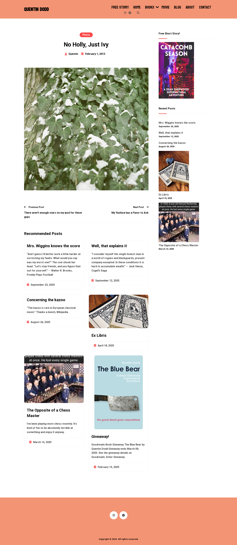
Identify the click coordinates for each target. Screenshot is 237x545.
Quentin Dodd (36, 9)
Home (137, 7)
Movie (165, 7)
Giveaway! (100, 436)
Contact (205, 7)
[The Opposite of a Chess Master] (179, 223)
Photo (86, 34)
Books (149, 7)
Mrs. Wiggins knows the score (53, 246)
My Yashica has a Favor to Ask (129, 212)
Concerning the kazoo (46, 300)
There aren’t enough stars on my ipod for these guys (53, 214)
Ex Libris (98, 335)
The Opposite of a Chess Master (48, 413)
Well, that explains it (109, 246)
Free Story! (120, 7)
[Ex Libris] (174, 172)
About (190, 7)
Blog (177, 7)
